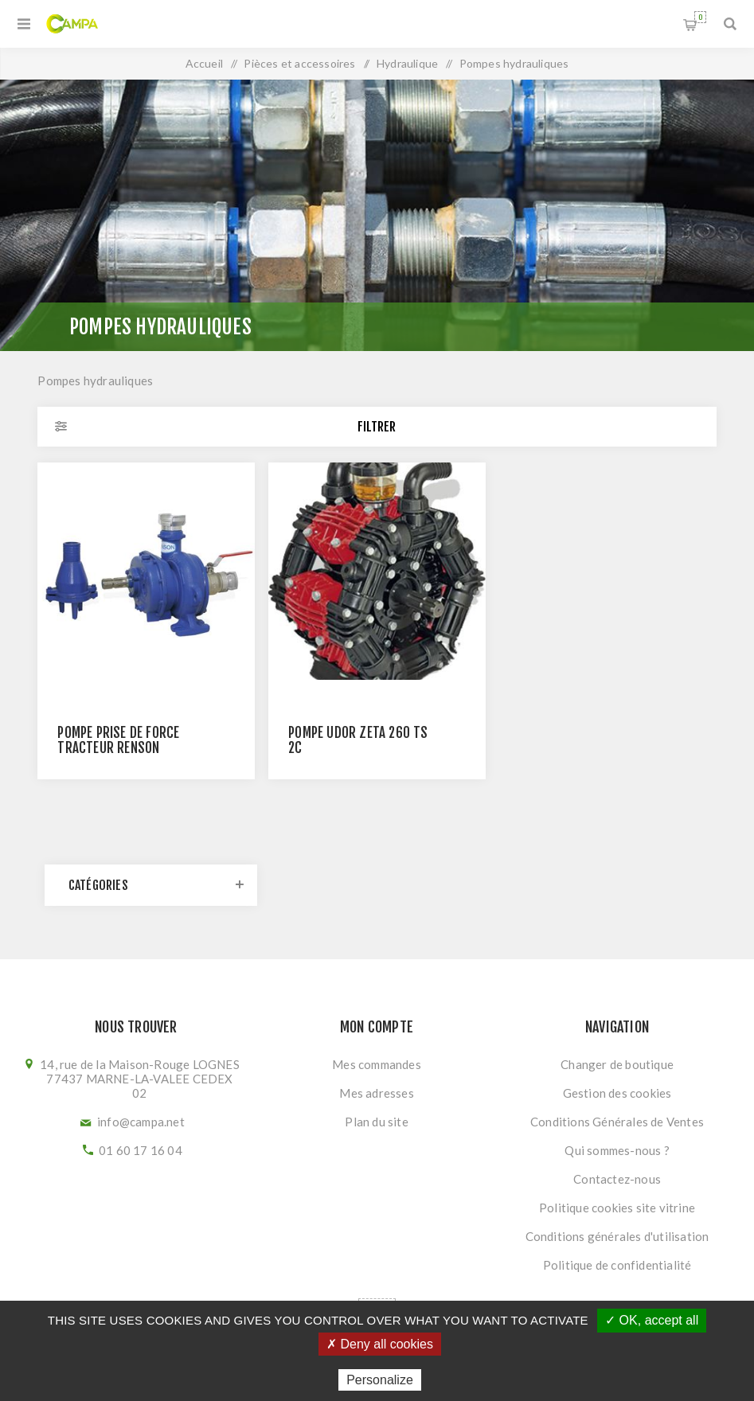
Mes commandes (376, 1064)
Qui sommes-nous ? (617, 1150)
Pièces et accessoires (299, 63)
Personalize (379, 1380)
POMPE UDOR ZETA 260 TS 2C (358, 740)
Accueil (204, 63)
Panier (700, 17)
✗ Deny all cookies (379, 1344)
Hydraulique (407, 63)
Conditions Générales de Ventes (617, 1121)
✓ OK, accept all (651, 1320)
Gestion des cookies (617, 1093)
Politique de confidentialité (617, 1265)
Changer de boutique (617, 1064)
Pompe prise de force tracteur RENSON (118, 740)
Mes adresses (376, 1093)
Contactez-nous (617, 1179)
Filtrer (376, 427)
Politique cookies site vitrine (617, 1207)
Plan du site (376, 1121)
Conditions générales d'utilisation (617, 1236)
